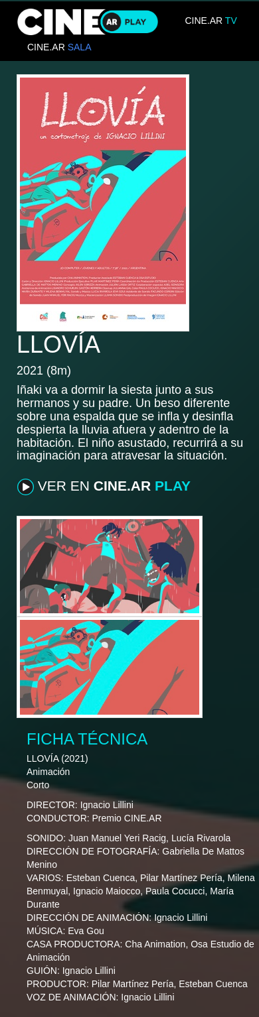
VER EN (104, 486)
